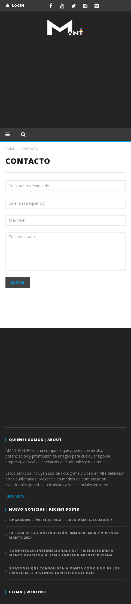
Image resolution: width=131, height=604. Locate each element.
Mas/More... (15, 496)
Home (9, 148)
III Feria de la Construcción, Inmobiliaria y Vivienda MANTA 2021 (64, 535)
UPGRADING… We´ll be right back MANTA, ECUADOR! (60, 520)
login (18, 5)
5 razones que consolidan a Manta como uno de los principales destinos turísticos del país (64, 570)
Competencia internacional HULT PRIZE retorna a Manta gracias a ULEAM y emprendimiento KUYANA (61, 552)
